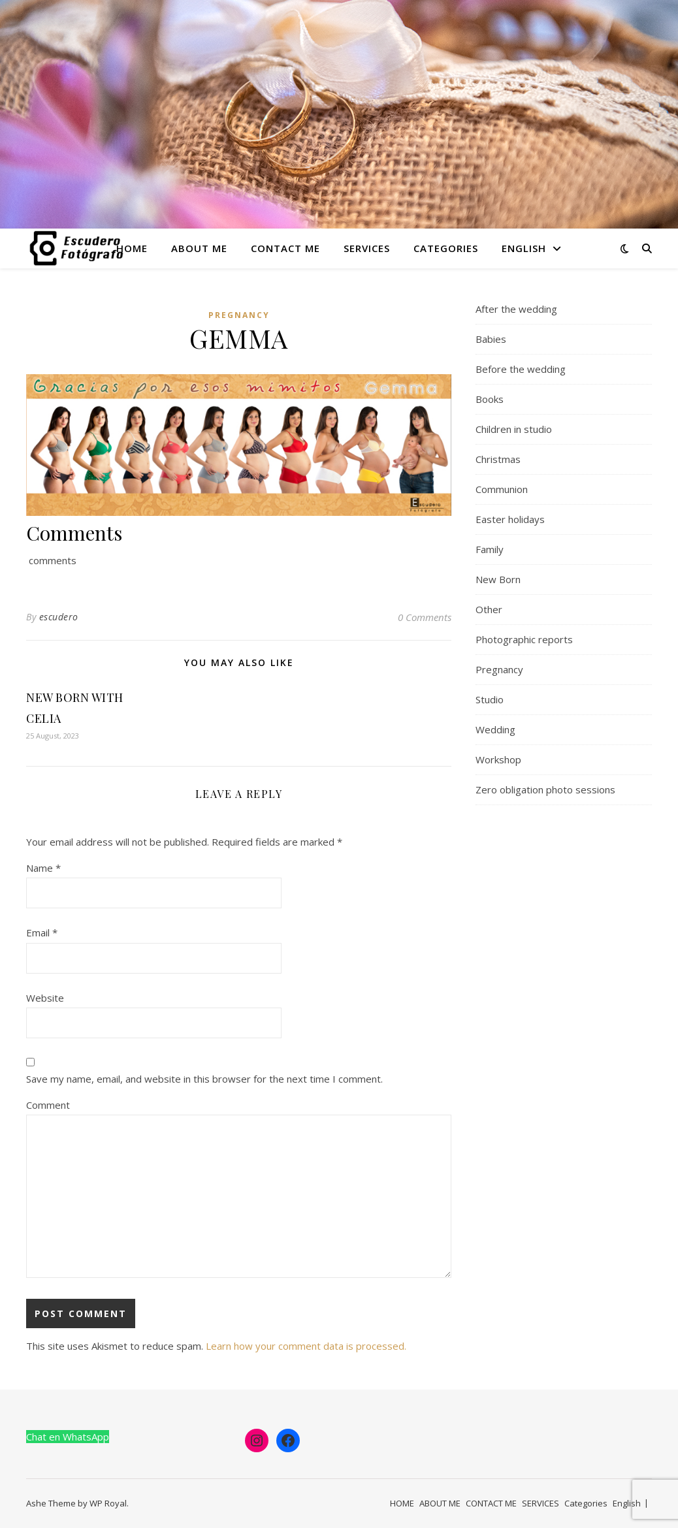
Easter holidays (510, 519)
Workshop (498, 759)
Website (45, 997)
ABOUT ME (199, 248)
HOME (132, 248)
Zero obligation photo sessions (545, 789)
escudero (58, 617)
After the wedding (516, 308)
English (524, 248)
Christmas (498, 459)
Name (43, 867)
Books (490, 399)
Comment (48, 1104)
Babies (491, 338)
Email (41, 932)
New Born (498, 579)
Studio (490, 699)
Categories (445, 248)
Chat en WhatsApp (67, 1436)
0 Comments (424, 617)
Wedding (495, 729)
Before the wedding (521, 368)
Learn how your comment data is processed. (306, 1345)
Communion (502, 489)
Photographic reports (524, 639)
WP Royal (108, 1503)
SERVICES (367, 248)
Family (490, 549)
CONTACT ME (285, 248)
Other (489, 609)
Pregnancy (239, 315)
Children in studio (514, 429)
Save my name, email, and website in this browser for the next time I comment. (204, 1078)
